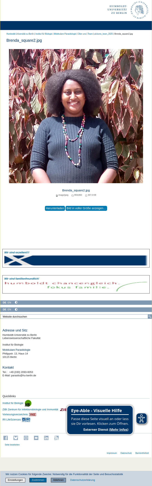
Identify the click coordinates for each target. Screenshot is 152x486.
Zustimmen (38, 479)
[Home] (14, 25)
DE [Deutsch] (4, 302)
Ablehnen (58, 479)
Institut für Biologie (44, 34)
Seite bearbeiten (12, 445)
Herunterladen (55, 208)
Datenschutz (126, 453)
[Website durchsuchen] (76, 316)
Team (90, 34)
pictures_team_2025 (103, 34)
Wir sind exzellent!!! (16, 252)
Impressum (112, 453)
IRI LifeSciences (16, 419)
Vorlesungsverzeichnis (19, 414)
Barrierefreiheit (142, 453)
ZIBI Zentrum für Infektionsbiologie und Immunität (35, 409)
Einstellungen (15, 479)
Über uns (82, 34)
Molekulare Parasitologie (65, 34)
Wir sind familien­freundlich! (21, 278)
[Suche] (150, 316)
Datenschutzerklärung (82, 479)
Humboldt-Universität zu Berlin (20, 34)
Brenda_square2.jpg (76, 190)
